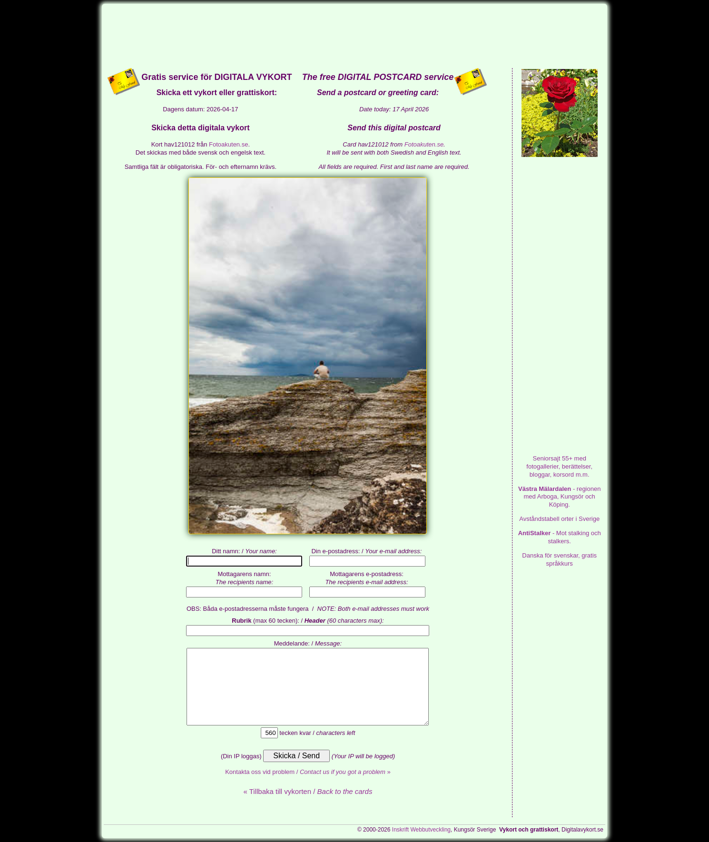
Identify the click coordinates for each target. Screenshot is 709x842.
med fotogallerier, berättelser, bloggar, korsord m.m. (559, 466)
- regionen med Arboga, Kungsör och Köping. (559, 497)
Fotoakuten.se (228, 144)
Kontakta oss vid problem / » (308, 771)
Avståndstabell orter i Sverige (559, 518)
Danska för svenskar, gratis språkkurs (559, 559)
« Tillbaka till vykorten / (307, 791)
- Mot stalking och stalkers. (559, 537)
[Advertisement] (354, 35)
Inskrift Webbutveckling (421, 829)
